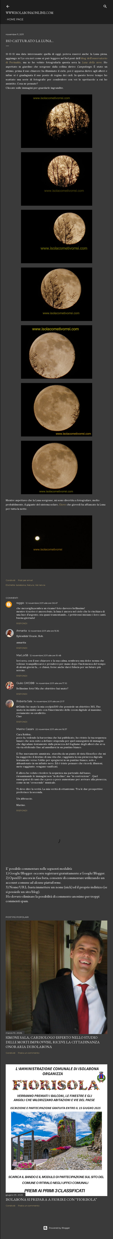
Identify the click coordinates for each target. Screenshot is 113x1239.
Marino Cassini (25, 729)
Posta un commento (28, 1053)
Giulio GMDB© (25, 683)
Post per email (25, 580)
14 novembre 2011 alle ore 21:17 (49, 701)
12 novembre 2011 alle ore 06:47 (42, 603)
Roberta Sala (24, 701)
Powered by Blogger (56, 1228)
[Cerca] (105, 5)
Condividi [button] (10, 580)
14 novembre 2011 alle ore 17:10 (51, 683)
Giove (63, 504)
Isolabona (21, 585)
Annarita (21, 630)
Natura (30, 585)
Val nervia (40, 585)
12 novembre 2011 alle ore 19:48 (45, 655)
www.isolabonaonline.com (29, 13)
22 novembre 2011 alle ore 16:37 (51, 729)
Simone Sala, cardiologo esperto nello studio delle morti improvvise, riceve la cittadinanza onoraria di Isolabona (53, 1042)
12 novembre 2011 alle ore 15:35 (43, 630)
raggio (20, 603)
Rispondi (21, 623)
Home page (15, 19)
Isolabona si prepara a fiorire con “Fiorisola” (51, 1199)
